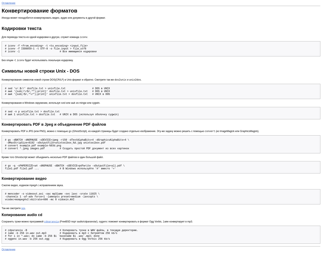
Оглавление (8, 3)
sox (23, 210)
